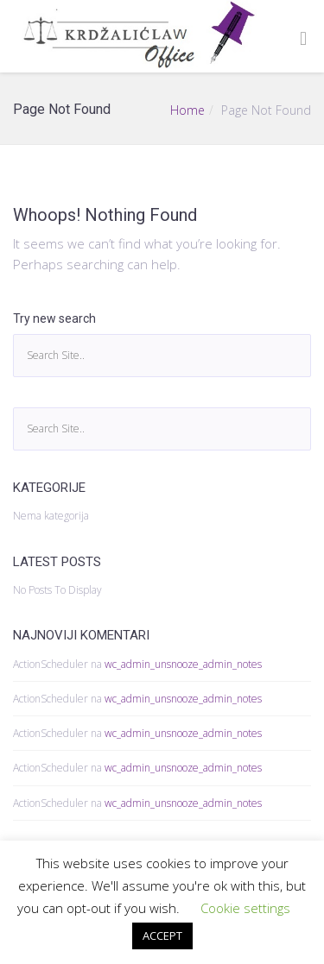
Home (187, 110)
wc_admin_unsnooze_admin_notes (183, 664)
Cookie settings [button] (245, 908)
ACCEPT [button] (162, 935)
